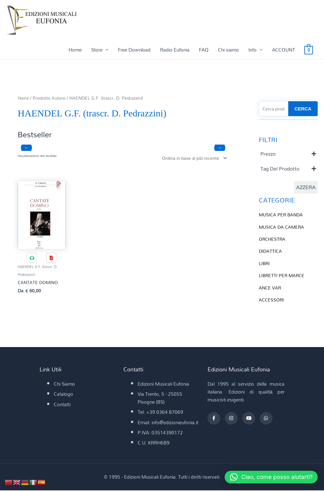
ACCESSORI (272, 299)
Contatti (62, 405)
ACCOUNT (283, 49)
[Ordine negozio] (191, 158)
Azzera (305, 188)
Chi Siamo (64, 384)
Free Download (134, 49)
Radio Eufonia (175, 49)
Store (97, 49)
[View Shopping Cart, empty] (308, 49)
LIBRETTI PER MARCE (282, 275)
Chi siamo (228, 49)
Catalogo (63, 395)
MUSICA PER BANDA (282, 215)
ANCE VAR (270, 287)
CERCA (303, 109)
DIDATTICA (271, 251)
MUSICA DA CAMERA (282, 227)
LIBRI (264, 263)
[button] (269, 477)
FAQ (204, 49)
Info (252, 49)
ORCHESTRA (273, 239)
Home (75, 49)
